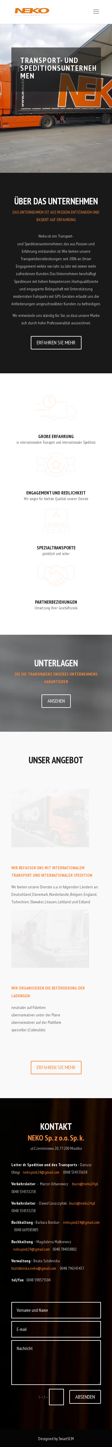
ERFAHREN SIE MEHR (56, 342)
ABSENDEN (85, 1396)
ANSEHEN (56, 700)
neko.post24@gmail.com (41, 1172)
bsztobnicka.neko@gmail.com (33, 1268)
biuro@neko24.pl (85, 1183)
